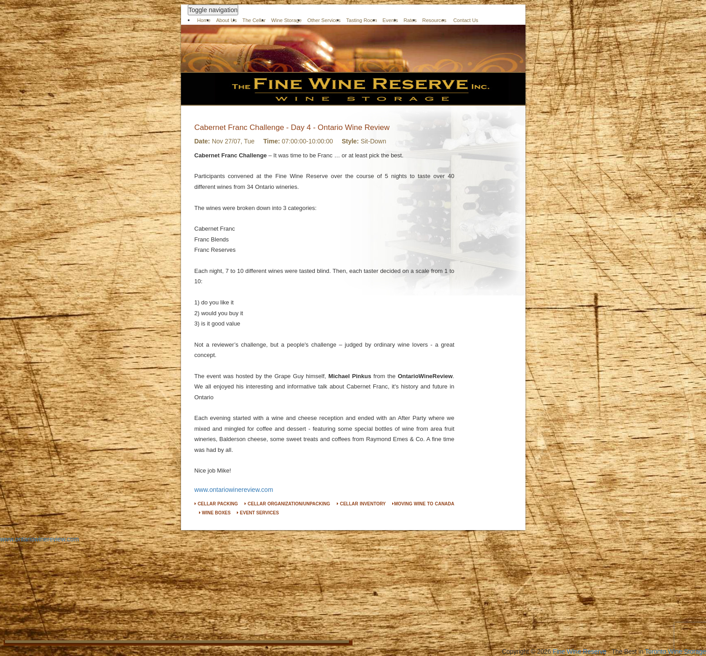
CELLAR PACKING (216, 503)
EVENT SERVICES (258, 512)
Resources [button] (434, 20)
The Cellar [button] (254, 20)
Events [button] (390, 20)
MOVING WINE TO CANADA (423, 503)
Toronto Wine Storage (675, 651)
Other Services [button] (323, 20)
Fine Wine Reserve (579, 651)
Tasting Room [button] (361, 20)
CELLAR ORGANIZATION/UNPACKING (287, 503)
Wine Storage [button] (286, 20)
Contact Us (466, 20)
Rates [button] (409, 20)
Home (204, 20)
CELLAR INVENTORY (361, 503)
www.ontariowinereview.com (234, 489)
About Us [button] (226, 20)
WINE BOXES (215, 512)
